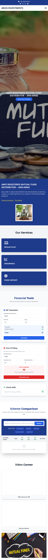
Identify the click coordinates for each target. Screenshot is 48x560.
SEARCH (39, 423)
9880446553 (25, 1)
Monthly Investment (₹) (10, 313)
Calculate (24, 338)
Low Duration (20, 428)
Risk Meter (18, 200)
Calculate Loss (24, 377)
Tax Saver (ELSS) (20, 432)
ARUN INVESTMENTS (12, 8)
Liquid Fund (29, 432)
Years (25, 319)
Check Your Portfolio (24, 99)
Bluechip (28, 428)
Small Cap (36, 428)
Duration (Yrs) (7, 360)
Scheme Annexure (7, 200)
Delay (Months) (28, 360)
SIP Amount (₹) (8, 354)
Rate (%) (6, 319)
